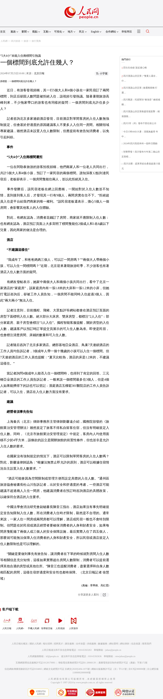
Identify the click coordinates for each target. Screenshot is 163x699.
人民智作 (73, 622)
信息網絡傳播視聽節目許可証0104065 (23, 669)
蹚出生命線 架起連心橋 (135, 67)
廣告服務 (69, 643)
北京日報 (39, 73)
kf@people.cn (52, 656)
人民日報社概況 (20, 643)
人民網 (4, 41)
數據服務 (102, 643)
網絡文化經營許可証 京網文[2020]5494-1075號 (67, 669)
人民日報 (7, 622)
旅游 (26, 41)
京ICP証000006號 (137, 669)
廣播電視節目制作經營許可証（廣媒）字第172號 (122, 662)
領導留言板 (47, 622)
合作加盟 (80, 643)
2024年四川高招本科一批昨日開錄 (140, 143)
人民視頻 (60, 622)
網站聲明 (113, 643)
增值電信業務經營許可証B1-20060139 (77, 662)
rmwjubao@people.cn (125, 656)
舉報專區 (127, 31)
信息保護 (135, 643)
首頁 (2, 31)
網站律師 (124, 643)
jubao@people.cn (113, 650)
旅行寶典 (36, 41)
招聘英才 (58, 643)
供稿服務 (91, 643)
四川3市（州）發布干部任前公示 (139, 123)
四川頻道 (15, 41)
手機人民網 (33, 622)
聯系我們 (146, 643)
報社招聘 (47, 643)
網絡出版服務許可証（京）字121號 (109, 669)
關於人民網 (35, 643)
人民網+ (20, 622)
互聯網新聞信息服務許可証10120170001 (35, 662)
